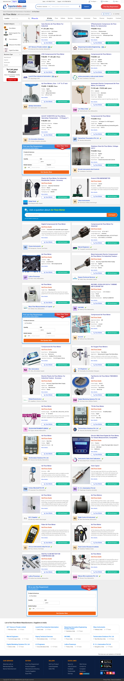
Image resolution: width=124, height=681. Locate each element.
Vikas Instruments (84, 200)
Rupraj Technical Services (86, 277)
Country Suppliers (30, 671)
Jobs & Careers (72, 666)
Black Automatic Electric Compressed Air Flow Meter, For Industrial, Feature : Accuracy (104, 256)
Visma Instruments (35, 246)
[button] (79, 6)
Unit (41, 159)
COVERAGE (84, 674)
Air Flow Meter (46, 254)
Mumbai (70, 18)
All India (49, 18)
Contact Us (83, 666)
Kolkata (63, 18)
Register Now (12, 79)
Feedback (70, 669)
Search (86, 6)
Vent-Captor (95, 466)
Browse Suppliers (30, 666)
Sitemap (70, 673)
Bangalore (110, 18)
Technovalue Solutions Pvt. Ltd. (39, 458)
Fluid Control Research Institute (88, 547)
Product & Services (29, 152)
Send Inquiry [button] (62, 43)
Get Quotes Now (46, 172)
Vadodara (78, 18)
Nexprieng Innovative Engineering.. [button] (89, 47)
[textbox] (20, 18)
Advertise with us (8, 664)
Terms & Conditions (116, 679)
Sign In (15, 1)
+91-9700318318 (64, 1)
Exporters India (14, 6)
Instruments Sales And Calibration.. (89, 458)
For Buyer (93, 1)
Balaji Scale (32, 201)
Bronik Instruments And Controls (88, 169)
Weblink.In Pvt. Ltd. (19, 679)
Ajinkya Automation (35, 106)
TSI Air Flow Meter (97, 406)
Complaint (82, 669)
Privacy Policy (106, 679)
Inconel (80, 337)
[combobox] (27, 167)
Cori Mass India (83, 109)
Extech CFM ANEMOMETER (100, 178)
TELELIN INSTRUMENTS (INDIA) (38, 428)
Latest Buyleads (53, 666)
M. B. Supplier (33, 517)
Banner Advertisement (9, 669)
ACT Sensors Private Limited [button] (38, 47)
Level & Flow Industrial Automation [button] (40, 76)
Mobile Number (28, 164)
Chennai (101, 18)
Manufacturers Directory (32, 669)
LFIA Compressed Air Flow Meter (52, 54)
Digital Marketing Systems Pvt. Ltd (89, 399)
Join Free (22, 1)
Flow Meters (27, 11)
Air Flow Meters (96, 495)
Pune (56, 18)
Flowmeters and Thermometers (15, 11)
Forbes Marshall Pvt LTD (36, 488)
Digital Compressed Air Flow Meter (53, 224)
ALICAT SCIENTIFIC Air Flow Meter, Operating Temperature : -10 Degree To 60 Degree (55, 118)
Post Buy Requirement (111, 7)
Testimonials (71, 671)
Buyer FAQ (28, 673)
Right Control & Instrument (86, 517)
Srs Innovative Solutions (36, 139)
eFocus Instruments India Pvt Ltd (39, 547)
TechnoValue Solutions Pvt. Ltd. (88, 428)
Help (116, 1)
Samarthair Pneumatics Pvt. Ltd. (88, 138)
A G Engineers (82, 369)
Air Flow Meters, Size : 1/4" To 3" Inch (54, 83)
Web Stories (83, 664)
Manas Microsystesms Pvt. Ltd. (88, 576)
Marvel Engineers (83, 247)
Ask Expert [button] (111, 215)
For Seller (105, 1)
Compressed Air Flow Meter (101, 116)
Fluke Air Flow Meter (48, 524)
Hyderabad (87, 18)
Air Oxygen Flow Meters (99, 347)
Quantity (26, 159)
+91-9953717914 (49, 1)
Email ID (49, 164)
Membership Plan (8, 666)
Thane (95, 18)
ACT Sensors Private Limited (16, 627)
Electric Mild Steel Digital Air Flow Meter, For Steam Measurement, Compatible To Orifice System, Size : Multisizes (105, 437)
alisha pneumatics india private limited (90, 76)
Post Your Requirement (32, 664)
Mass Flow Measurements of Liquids (40, 306)
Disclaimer (83, 671)
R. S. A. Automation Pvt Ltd (86, 488)
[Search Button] (29, 18)
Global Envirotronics (35, 399)
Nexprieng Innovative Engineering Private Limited (75, 628)
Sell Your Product (54, 664)
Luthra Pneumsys (34, 276)
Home (4, 11)
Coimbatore (119, 18)
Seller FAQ (52, 669)
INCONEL (81, 307)
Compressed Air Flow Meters (101, 54)
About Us (70, 664)
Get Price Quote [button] (46, 183)
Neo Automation (34, 369)
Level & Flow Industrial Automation (47, 627)
